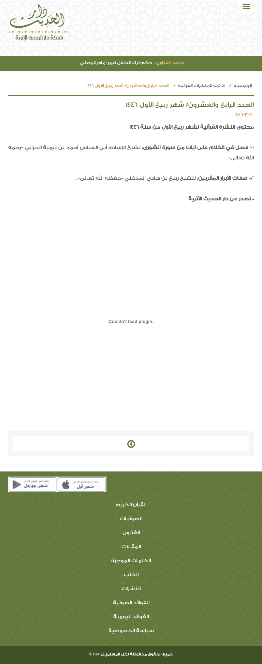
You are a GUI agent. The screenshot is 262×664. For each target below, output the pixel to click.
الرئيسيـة (243, 85)
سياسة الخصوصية (131, 631)
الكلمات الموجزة (131, 561)
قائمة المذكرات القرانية (201, 85)
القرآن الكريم (131, 505)
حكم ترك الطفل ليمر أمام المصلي (132, 62)
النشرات (131, 589)
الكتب (131, 575)
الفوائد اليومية (131, 617)
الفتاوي (131, 533)
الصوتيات (131, 519)
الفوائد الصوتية (131, 603)
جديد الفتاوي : (169, 62)
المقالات (131, 547)
